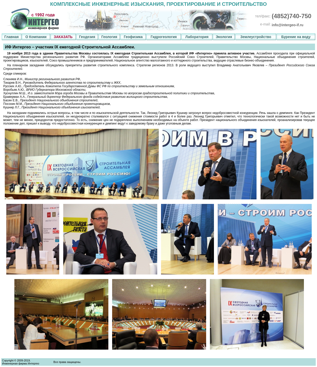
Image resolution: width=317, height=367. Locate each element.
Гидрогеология (164, 37)
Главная (11, 37)
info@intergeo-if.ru (287, 25)
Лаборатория (196, 37)
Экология (224, 37)
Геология (109, 37)
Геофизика (133, 37)
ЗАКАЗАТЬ (63, 37)
